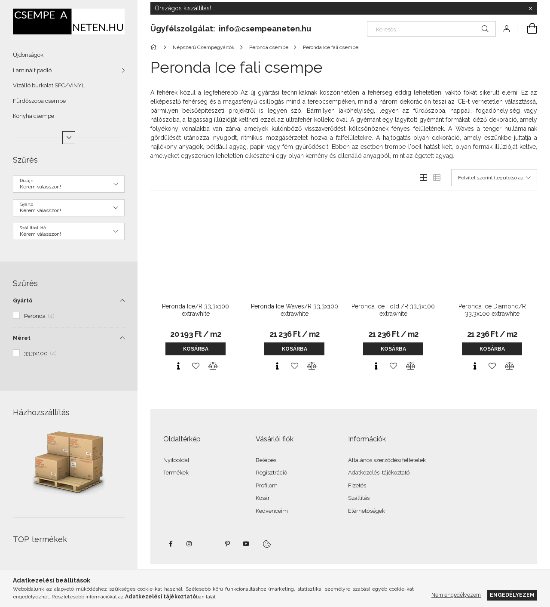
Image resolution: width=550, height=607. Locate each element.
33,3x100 (40, 353)
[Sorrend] (494, 177)
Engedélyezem (512, 595)
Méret (22, 338)
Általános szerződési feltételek (387, 460)
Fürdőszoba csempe (39, 101)
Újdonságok (28, 55)
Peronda (39, 316)
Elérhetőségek (366, 511)
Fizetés (357, 485)
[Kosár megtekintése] (527, 29)
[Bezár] (530, 8)
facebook (170, 543)
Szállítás (359, 498)
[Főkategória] (154, 47)
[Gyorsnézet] (178, 366)
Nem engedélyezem (456, 595)
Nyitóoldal (176, 460)
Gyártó (23, 300)
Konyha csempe (33, 116)
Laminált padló (32, 70)
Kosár (263, 498)
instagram (189, 543)
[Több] (68, 137)
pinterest (227, 543)
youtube (246, 543)
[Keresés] (431, 29)
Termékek (176, 472)
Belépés (266, 460)
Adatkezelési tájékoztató (378, 472)
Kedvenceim (272, 511)
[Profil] (506, 29)
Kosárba (195, 349)
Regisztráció (271, 472)
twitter (208, 543)
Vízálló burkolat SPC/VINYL (49, 85)
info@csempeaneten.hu (265, 28)
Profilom (267, 485)
